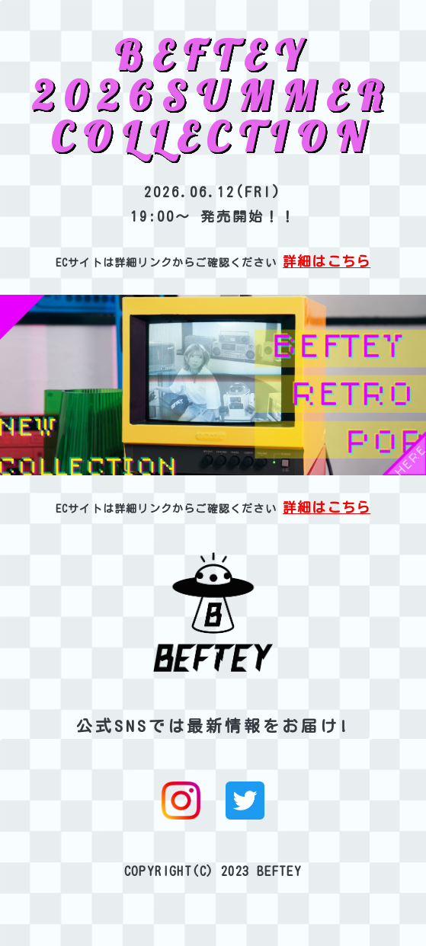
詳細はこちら (326, 261)
